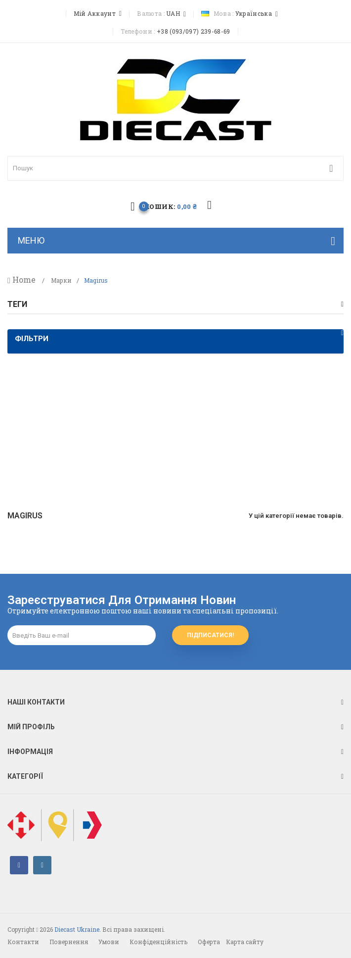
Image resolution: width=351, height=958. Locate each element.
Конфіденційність (158, 942)
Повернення (68, 942)
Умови (108, 942)
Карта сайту (244, 942)
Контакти (23, 942)
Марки (61, 280)
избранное (209, 205)
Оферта (209, 942)
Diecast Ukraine (76, 929)
